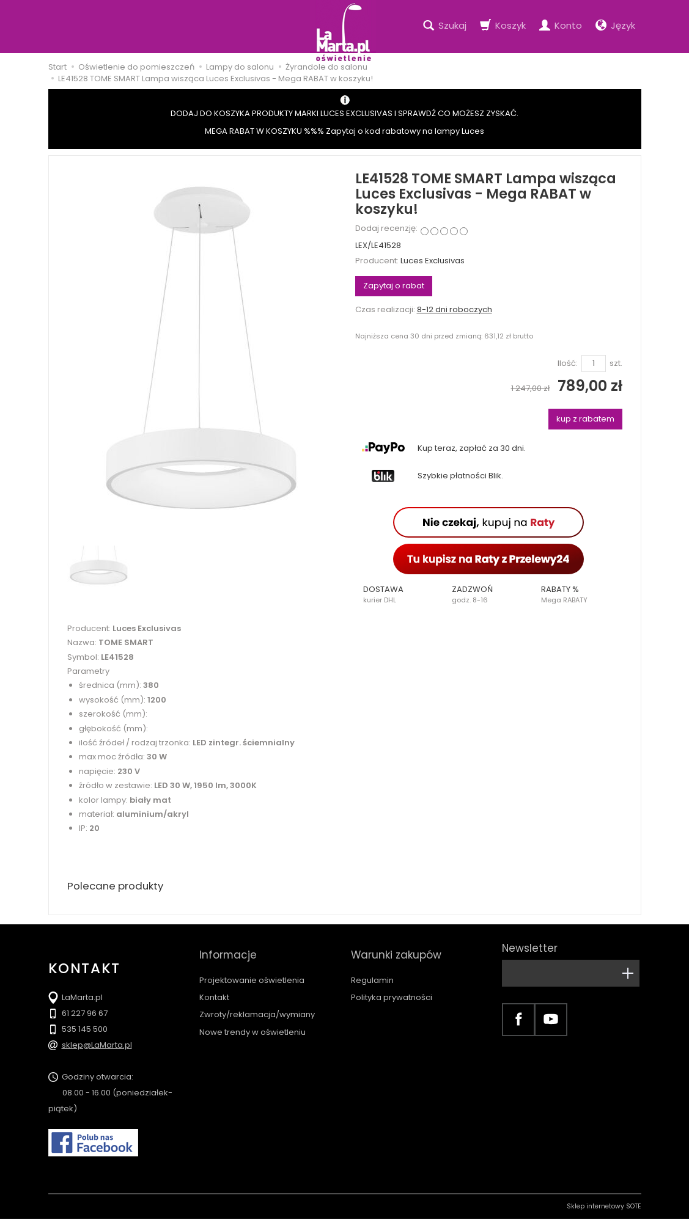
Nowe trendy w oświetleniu (252, 1021)
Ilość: (568, 363)
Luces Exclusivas (432, 260)
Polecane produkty (118, 886)
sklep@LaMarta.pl (97, 1046)
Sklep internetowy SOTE (604, 1207)
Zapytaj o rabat (393, 285)
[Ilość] (593, 364)
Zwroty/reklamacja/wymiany (257, 1003)
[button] (399, 594)
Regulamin (372, 969)
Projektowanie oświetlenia (251, 969)
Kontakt (214, 986)
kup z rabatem (585, 419)
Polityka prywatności (391, 986)
